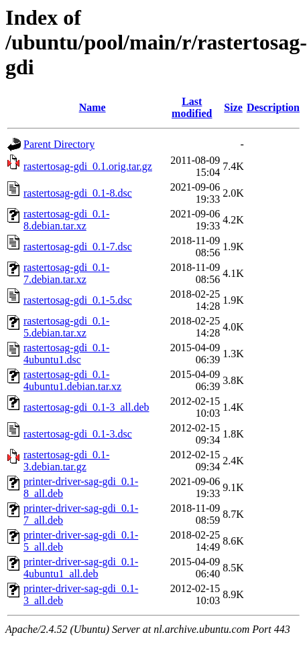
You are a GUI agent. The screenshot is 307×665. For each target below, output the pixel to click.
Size (233, 107)
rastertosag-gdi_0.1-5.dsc (77, 300)
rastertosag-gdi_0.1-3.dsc (77, 434)
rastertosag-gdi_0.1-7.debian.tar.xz (66, 273)
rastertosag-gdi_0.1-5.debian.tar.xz (66, 327)
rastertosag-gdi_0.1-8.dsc (77, 193)
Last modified (192, 107)
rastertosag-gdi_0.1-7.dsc (77, 246)
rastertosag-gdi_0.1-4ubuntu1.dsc (66, 353)
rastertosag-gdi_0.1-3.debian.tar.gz (66, 460)
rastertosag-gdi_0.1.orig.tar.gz (87, 166)
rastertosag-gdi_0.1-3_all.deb (86, 407)
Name (92, 107)
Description (273, 107)
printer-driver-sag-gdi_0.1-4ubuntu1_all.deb (80, 567)
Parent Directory (59, 144)
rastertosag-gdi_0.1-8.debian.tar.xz (66, 219)
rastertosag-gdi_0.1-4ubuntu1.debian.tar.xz (72, 380)
